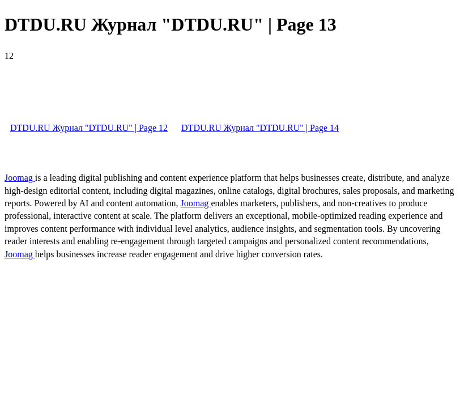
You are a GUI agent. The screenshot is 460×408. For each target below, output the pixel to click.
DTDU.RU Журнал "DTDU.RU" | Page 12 (89, 128)
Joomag (20, 177)
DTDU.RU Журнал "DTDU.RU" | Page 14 (260, 128)
